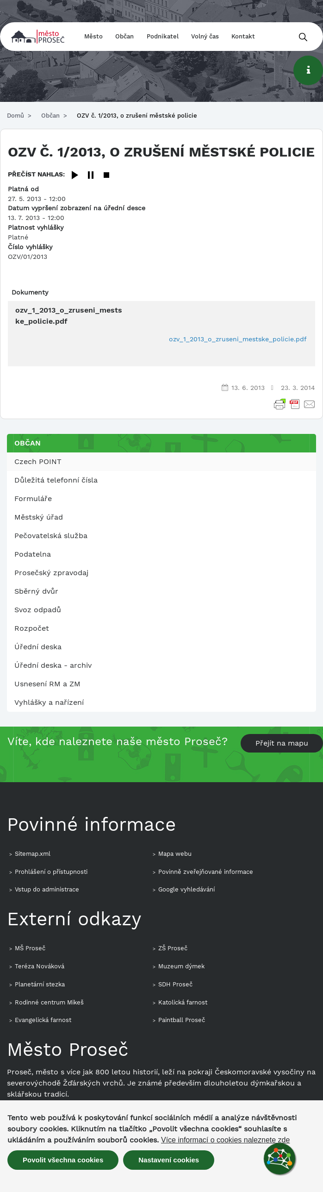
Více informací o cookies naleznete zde (225, 1140)
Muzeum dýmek (181, 966)
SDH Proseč (175, 984)
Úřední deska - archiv (53, 665)
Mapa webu (175, 853)
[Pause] (91, 175)
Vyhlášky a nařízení (49, 702)
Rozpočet (31, 628)
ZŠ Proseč (172, 948)
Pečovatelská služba (50, 535)
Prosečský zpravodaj (51, 572)
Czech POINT (38, 461)
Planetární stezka (40, 984)
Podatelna (32, 554)
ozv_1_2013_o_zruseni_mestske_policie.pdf (238, 339)
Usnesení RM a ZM (47, 683)
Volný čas (205, 36)
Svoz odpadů (37, 609)
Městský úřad (38, 517)
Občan (124, 36)
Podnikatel (163, 36)
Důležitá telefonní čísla (56, 480)
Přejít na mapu (281, 743)
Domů (15, 115)
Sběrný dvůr (36, 591)
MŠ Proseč (30, 948)
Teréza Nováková (39, 966)
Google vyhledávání (186, 889)
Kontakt (243, 36)
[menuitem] (161, 461)
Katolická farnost (182, 1002)
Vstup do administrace (47, 889)
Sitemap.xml (32, 853)
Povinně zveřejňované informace (205, 871)
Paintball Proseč (181, 1019)
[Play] (75, 175)
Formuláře (33, 498)
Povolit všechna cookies (63, 1160)
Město (93, 36)
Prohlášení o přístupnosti (51, 871)
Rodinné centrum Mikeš (49, 1002)
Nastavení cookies (168, 1160)
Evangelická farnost (43, 1019)
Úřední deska (38, 646)
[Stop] (106, 175)
